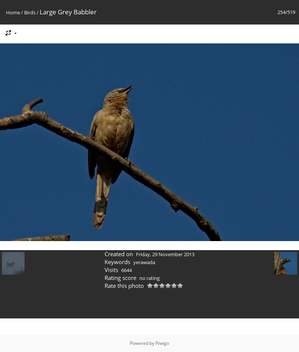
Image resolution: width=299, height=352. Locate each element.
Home (13, 12)
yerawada (144, 262)
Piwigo (162, 343)
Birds (29, 12)
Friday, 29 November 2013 (165, 254)
